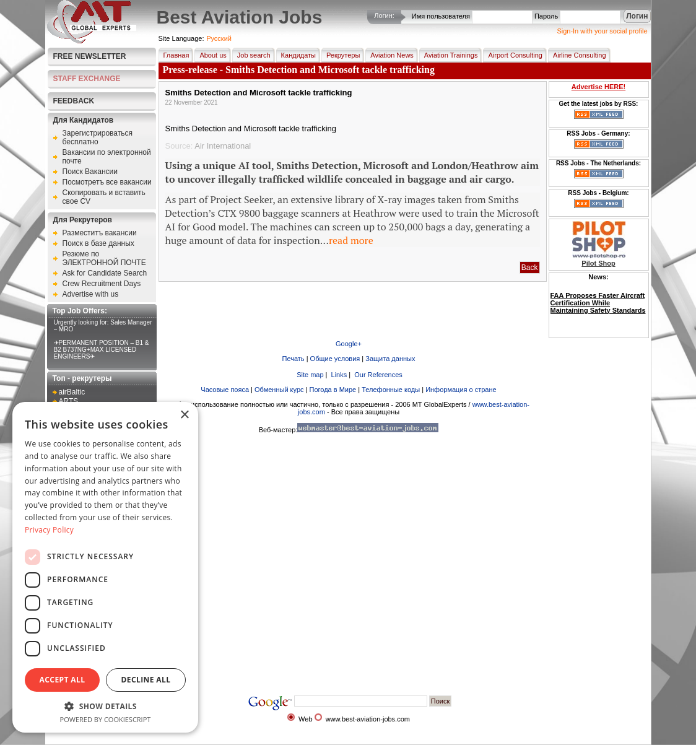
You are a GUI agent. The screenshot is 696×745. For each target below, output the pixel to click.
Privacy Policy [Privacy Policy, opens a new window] (49, 530)
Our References (377, 374)
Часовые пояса (225, 389)
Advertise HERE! (598, 86)
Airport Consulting (512, 55)
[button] (105, 706)
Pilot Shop (598, 263)
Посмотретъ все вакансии (107, 182)
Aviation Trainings (448, 55)
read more (351, 240)
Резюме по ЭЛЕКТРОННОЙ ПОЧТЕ (104, 258)
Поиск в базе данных (98, 243)
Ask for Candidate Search (105, 273)
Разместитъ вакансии (100, 233)
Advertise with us (91, 294)
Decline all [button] (146, 679)
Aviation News (389, 55)
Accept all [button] (62, 679)
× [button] (184, 415)
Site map (309, 374)
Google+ (349, 343)
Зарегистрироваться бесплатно (98, 137)
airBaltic (72, 392)
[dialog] (105, 567)
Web (305, 719)
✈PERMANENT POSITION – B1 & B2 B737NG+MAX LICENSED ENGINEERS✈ (101, 349)
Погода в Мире (333, 389)
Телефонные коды (391, 389)
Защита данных (390, 358)
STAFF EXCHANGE (87, 78)
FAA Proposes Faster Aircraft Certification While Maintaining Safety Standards (598, 303)
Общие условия (335, 358)
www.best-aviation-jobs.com (368, 719)
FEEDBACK (74, 101)
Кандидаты (296, 55)
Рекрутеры (340, 55)
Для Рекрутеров (82, 220)
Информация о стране (461, 389)
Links (338, 374)
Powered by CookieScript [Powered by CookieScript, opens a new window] (105, 719)
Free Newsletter (89, 56)
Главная (174, 55)
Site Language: (181, 38)
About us (210, 55)
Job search (251, 55)
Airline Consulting (577, 55)
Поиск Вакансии (90, 171)
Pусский (219, 38)
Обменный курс (278, 389)
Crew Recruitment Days (102, 283)
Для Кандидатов (83, 120)
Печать (293, 358)
